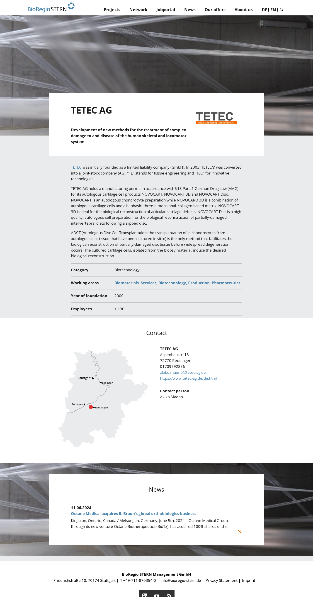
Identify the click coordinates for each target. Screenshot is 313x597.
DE (264, 9)
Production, (199, 282)
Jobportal (165, 9)
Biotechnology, (172, 282)
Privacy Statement (222, 580)
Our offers (215, 9)
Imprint (248, 580)
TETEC (76, 167)
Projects (112, 9)
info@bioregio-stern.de (180, 580)
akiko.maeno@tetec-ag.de (183, 372)
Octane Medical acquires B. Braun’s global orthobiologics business (133, 513)
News (190, 9)
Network (138, 9)
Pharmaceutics (226, 282)
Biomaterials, (127, 282)
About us (244, 9)
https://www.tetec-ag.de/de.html (188, 378)
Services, (149, 282)
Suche (282, 9)
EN (273, 9)
